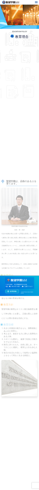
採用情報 (12, 291)
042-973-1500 (14, 286)
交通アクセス (28, 286)
